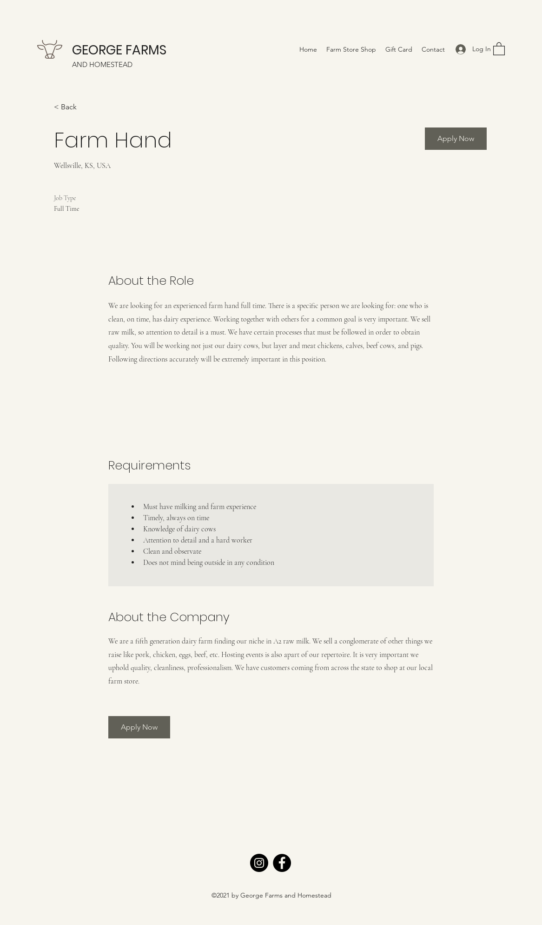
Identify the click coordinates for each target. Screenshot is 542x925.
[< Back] (87, 107)
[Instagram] (259, 863)
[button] (499, 48)
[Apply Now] (456, 138)
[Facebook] (282, 863)
